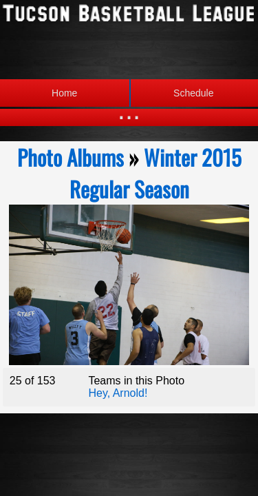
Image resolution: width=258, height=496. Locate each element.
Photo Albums (70, 157)
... (129, 110)
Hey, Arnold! (117, 393)
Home (64, 93)
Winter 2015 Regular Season (155, 173)
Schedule (171, 93)
